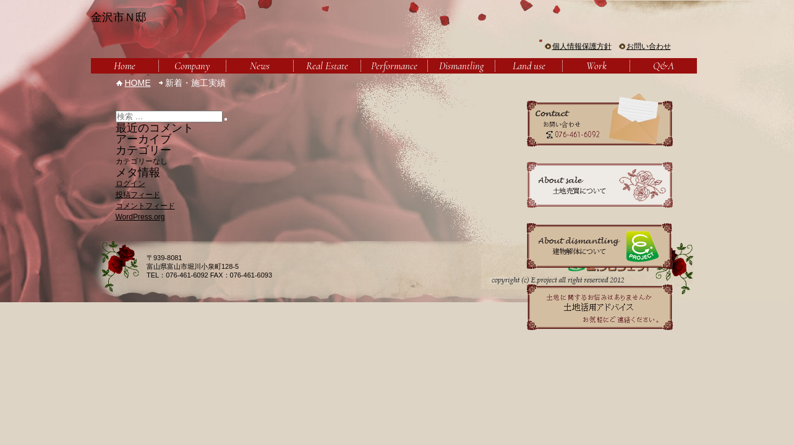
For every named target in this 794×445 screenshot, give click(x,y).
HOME (138, 83)
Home (124, 66)
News (260, 66)
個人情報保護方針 (582, 46)
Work (596, 66)
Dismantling (461, 66)
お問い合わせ (648, 46)
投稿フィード (138, 194)
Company (192, 66)
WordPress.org (140, 217)
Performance (394, 66)
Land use (529, 66)
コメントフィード (145, 205)
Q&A (663, 66)
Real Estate (327, 66)
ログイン (130, 183)
